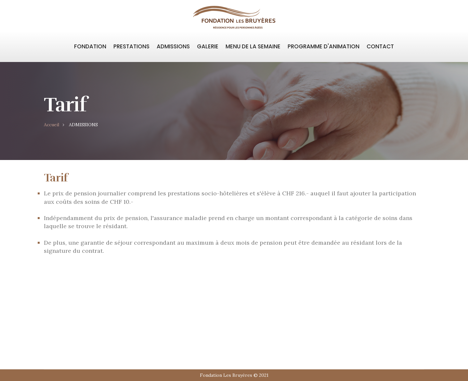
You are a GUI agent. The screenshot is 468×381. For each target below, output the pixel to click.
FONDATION (90, 46)
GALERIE (207, 46)
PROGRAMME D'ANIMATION (323, 46)
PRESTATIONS (131, 46)
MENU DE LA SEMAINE (253, 46)
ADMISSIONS (173, 46)
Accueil (51, 125)
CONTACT (380, 46)
